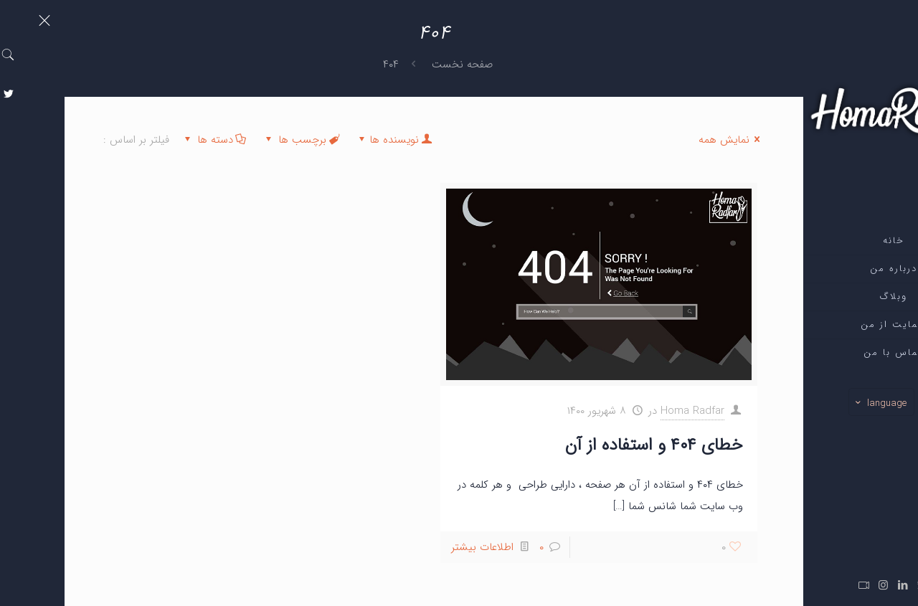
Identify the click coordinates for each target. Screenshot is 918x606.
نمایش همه (667, 139)
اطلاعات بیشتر (418, 547)
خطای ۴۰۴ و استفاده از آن (589, 445)
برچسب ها (237, 139)
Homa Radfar (628, 411)
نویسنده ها (329, 139)
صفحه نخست (397, 64)
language (815, 403)
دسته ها (149, 139)
